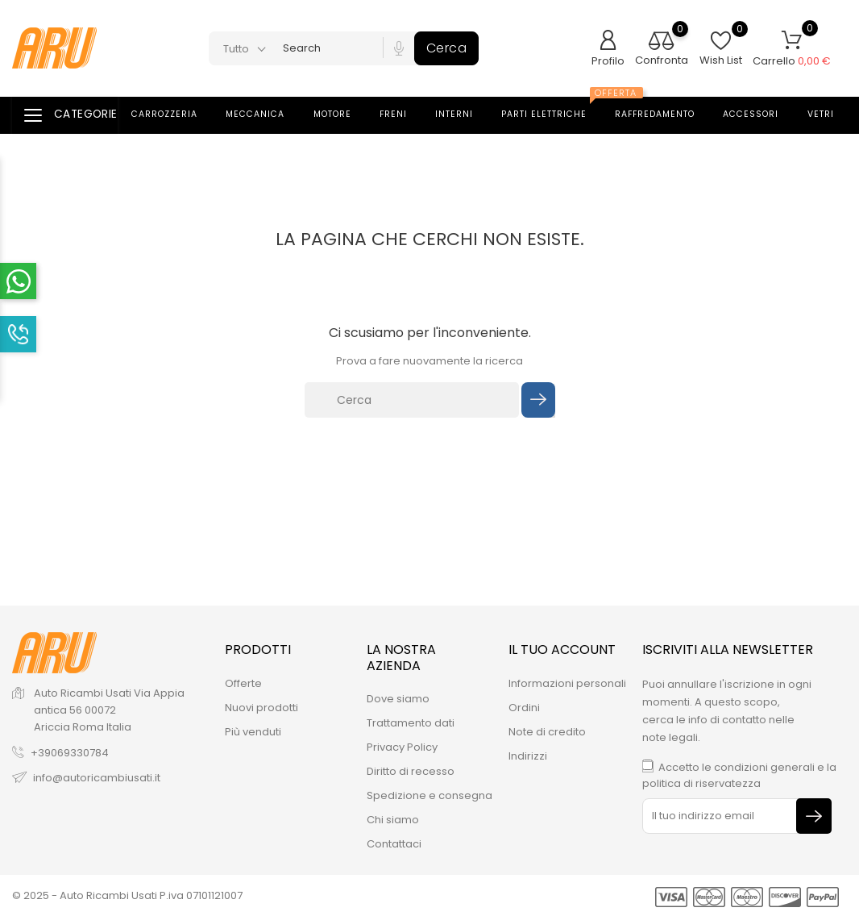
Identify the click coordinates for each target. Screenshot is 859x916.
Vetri (830, 114)
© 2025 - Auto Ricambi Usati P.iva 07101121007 (127, 895)
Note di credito (547, 731)
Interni (463, 114)
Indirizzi (527, 756)
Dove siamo (398, 698)
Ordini (524, 707)
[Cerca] (412, 400)
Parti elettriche (556, 110)
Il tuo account (562, 649)
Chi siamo (393, 819)
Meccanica (265, 114)
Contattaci (394, 843)
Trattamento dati (410, 723)
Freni (403, 114)
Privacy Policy (402, 747)
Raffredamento (664, 114)
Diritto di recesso (410, 771)
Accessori (760, 114)
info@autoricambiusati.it (96, 777)
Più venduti (253, 731)
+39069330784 (70, 752)
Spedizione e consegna (429, 795)
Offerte (243, 683)
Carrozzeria (174, 114)
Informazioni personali (567, 683)
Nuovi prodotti (261, 707)
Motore (342, 114)
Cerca (446, 48)
